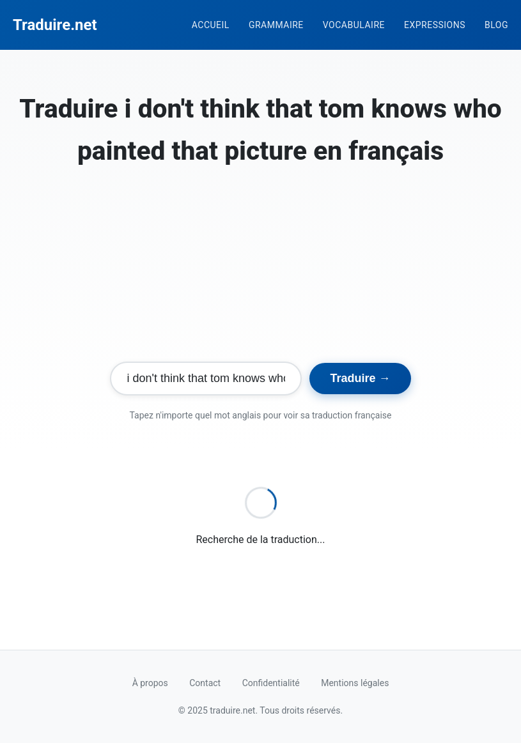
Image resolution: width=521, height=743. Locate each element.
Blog (496, 25)
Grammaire (276, 25)
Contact (205, 683)
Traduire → (360, 378)
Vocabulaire (354, 25)
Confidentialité (271, 683)
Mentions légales (355, 683)
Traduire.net (55, 25)
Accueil (210, 25)
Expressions (434, 25)
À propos (150, 683)
